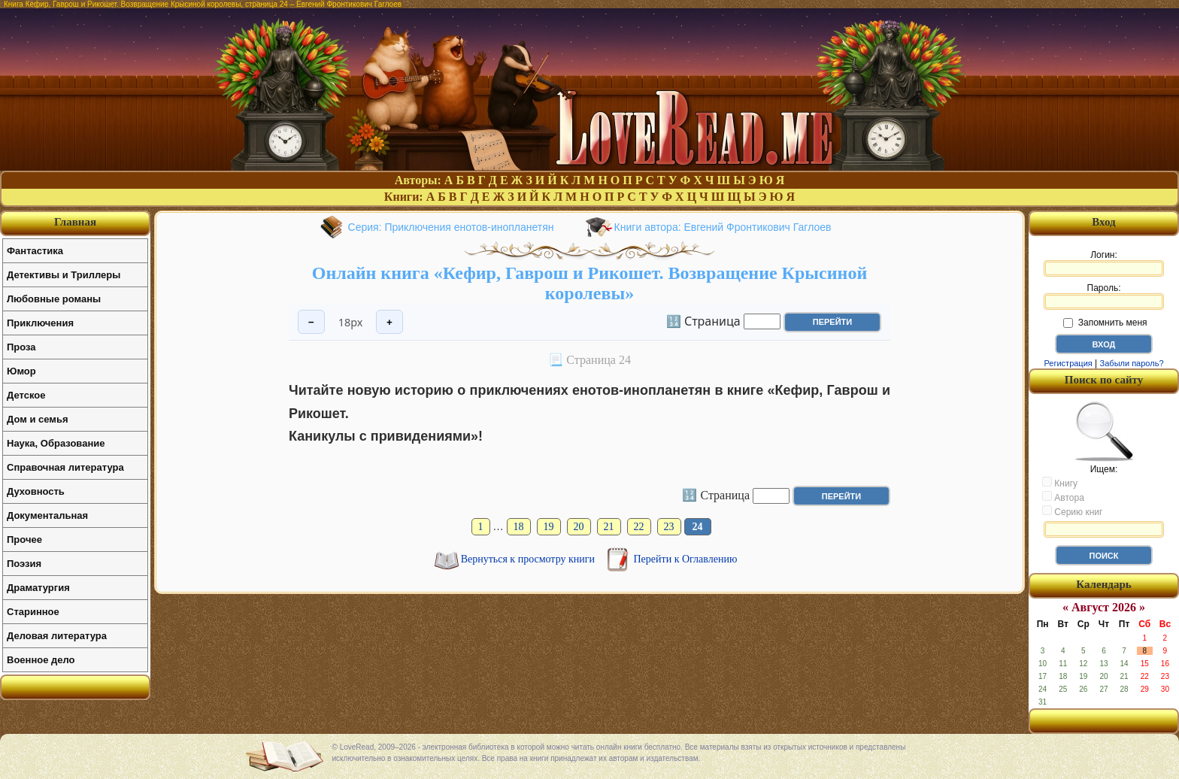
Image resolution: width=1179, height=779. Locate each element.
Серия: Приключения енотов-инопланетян (451, 227)
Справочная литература (65, 467)
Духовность (36, 491)
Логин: (1104, 263)
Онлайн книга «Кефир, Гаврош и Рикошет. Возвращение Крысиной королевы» (589, 283)
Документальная (47, 515)
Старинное (33, 611)
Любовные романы (54, 299)
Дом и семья (37, 419)
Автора (1063, 497)
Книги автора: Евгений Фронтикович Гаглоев (723, 227)
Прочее (24, 539)
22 (639, 526)
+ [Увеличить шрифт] (389, 322)
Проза (21, 347)
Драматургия (38, 587)
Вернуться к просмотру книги (529, 559)
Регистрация (1068, 363)
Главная (75, 222)
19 (549, 526)
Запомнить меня (1105, 322)
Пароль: (1104, 296)
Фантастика (35, 250)
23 (669, 526)
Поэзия (24, 563)
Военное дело (41, 659)
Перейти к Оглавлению (686, 559)
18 (519, 526)
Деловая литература (57, 635)
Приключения (40, 323)
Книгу (1059, 483)
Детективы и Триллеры (63, 274)
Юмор (21, 371)
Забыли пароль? (1132, 363)
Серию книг (1072, 511)
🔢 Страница (703, 320)
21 (609, 526)
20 (579, 526)
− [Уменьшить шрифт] (311, 322)
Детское (26, 395)
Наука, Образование (56, 443)
